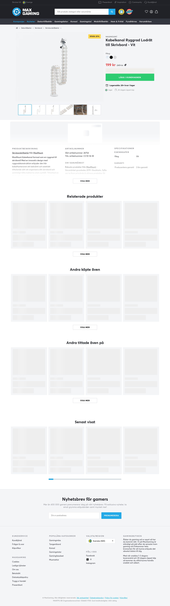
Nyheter (31, 22)
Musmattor (54, 560)
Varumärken (145, 22)
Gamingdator (61, 22)
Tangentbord (55, 544)
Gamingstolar (55, 552)
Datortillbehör (45, 22)
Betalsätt (16, 573)
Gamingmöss (55, 540)
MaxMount (111, 37)
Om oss (15, 569)
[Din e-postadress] (74, 515)
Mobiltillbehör (101, 22)
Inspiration (120, 1)
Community (135, 2)
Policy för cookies (112, 598)
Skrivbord (38, 28)
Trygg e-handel (19, 581)
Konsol (74, 22)
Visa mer (85, 254)
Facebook (90, 556)
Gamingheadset (56, 556)
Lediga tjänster (19, 566)
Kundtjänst (152, 2)
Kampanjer (19, 22)
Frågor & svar (18, 544)
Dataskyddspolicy (20, 577)
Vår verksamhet (83, 598)
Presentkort (107, 2)
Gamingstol (86, 22)
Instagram (90, 563)
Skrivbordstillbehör (52, 28)
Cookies (15, 562)
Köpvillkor (16, 548)
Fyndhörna (131, 22)
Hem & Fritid (117, 22)
